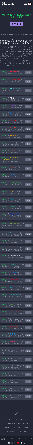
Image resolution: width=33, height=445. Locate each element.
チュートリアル (20, 419)
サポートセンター (10, 423)
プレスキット (16, 427)
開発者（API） (11, 431)
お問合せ (26, 427)
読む (28, 72)
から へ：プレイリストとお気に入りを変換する (12, 72)
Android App (22, 431)
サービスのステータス (27, 439)
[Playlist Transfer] (8, 4)
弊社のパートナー (23, 423)
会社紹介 (7, 427)
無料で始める (16, 24)
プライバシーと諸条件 (14, 439)
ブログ (10, 419)
